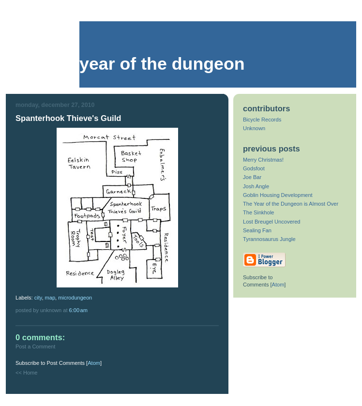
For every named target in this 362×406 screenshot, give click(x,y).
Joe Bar (252, 177)
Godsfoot (254, 168)
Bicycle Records (262, 119)
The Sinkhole (258, 212)
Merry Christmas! (263, 160)
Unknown (254, 128)
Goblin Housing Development (278, 195)
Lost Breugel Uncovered (272, 222)
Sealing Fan (257, 230)
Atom (94, 363)
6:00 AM (78, 310)
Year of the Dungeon (162, 64)
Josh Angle (256, 186)
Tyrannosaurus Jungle (269, 239)
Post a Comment (35, 346)
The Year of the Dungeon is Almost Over (290, 204)
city (38, 298)
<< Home (26, 373)
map (50, 298)
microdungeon (75, 298)
